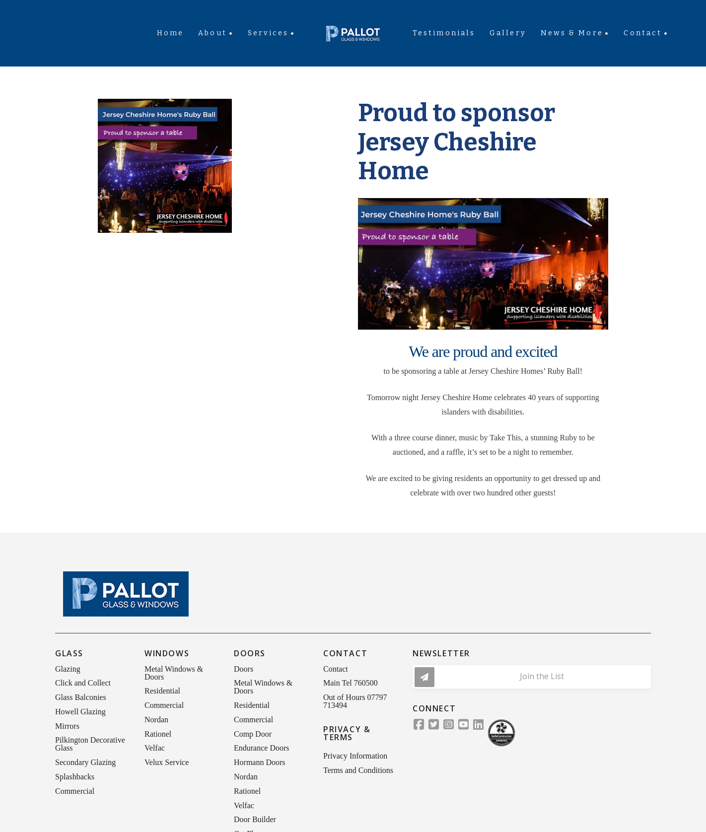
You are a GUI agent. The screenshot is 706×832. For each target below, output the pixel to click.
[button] (532, 677)
